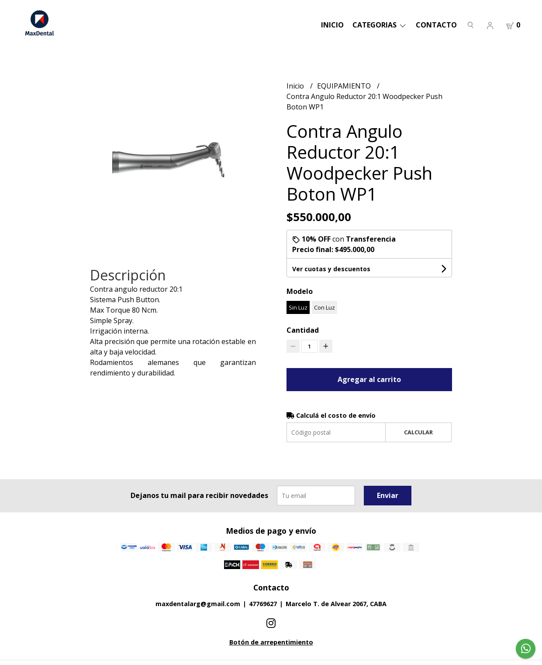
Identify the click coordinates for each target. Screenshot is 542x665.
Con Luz (324, 307)
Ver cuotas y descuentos (331, 269)
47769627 (263, 604)
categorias (379, 25)
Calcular (418, 432)
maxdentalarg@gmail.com (197, 604)
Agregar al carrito (369, 379)
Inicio (332, 25)
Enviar (387, 495)
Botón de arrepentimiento (271, 642)
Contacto (436, 25)
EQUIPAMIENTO (345, 86)
